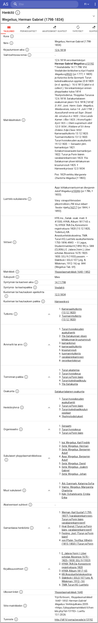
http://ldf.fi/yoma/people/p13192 (74, 619)
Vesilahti (59, 287)
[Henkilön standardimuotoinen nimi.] (11, 43)
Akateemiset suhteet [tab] (54, 29)
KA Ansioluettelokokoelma (77, 574)
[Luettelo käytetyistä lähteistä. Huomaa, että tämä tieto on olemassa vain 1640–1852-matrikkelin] (14, 242)
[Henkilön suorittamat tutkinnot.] (15, 314)
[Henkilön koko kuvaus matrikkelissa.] (23, 120)
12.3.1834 (60, 294)
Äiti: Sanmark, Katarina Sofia (78, 483)
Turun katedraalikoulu (74, 380)
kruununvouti (69, 350)
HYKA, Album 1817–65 (74, 570)
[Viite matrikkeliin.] (25, 606)
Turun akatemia (71, 370)
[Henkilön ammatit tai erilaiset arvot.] (25, 344)
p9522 (68, 74)
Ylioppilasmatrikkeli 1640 (69, 592)
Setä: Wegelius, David (74, 463)
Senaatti (66, 426)
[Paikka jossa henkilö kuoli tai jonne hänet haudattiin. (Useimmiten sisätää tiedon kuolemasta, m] (43, 301)
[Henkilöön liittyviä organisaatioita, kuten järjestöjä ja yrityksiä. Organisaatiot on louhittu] (21, 429)
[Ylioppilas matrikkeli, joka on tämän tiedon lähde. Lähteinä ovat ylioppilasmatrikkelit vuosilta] (17, 272)
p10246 (76, 191)
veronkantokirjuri (71, 360)
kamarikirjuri (69, 343)
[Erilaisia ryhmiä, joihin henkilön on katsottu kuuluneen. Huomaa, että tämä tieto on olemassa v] (22, 407)
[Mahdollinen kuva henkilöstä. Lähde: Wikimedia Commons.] (12, 36)
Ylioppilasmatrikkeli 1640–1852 (72, 271)
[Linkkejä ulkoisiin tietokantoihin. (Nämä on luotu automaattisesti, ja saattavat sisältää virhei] (21, 592)
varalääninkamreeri (73, 357)
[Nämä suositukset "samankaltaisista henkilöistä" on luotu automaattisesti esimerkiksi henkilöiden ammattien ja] (32, 528)
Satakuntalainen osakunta (70, 391)
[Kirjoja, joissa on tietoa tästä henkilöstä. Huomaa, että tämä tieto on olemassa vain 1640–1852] (26, 569)
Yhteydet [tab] (78, 29)
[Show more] (49, 314)
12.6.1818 (60, 50)
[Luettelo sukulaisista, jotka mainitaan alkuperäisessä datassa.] (29, 199)
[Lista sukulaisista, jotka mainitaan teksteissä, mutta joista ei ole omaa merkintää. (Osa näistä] (24, 490)
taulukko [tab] (9, 29)
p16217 (72, 207)
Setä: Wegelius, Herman (75, 446)
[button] (49, 16)
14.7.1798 (60, 282)
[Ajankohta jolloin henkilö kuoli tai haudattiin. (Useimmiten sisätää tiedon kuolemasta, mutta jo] (6, 296)
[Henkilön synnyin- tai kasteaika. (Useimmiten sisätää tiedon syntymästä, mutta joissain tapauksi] (36, 282)
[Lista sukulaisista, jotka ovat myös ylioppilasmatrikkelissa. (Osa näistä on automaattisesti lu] (6, 460)
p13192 (89, 63)
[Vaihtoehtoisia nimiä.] (29, 55)
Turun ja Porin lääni (72, 377)
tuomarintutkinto (71, 353)
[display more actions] (95, 4)
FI (86, 4)
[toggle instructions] (18, 12)
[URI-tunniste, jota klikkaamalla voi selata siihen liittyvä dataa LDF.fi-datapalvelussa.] (16, 619)
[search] (31, 4)
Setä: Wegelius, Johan (74, 474)
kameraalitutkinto (72, 346)
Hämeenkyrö (62, 301)
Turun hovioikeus (71, 373)
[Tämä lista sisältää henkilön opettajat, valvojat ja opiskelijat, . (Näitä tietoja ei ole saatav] (30, 504)
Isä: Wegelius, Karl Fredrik (76, 442)
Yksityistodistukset (72, 416)
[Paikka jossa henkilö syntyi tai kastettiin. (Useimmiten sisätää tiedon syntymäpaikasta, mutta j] (35, 287)
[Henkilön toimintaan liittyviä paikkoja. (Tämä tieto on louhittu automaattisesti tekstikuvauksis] (26, 377)
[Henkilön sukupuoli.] (17, 277)
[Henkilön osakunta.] (17, 391)
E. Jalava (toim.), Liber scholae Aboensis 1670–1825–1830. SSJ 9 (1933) (76, 557)
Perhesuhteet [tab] (28, 29)
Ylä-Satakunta (70, 384)
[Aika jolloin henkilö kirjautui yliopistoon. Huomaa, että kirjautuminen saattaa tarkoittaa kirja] (27, 50)
